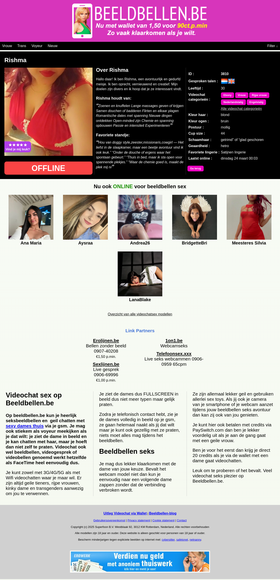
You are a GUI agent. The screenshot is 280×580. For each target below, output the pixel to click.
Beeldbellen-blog (163, 513)
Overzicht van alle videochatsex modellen (140, 314)
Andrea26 (140, 243)
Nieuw (52, 46)
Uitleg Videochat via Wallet (125, 513)
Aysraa (85, 243)
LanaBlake (140, 299)
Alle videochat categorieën (241, 109)
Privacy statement (139, 520)
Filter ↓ (272, 46)
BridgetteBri (194, 243)
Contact (182, 520)
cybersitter (168, 539)
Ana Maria (31, 243)
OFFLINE (48, 168)
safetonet (182, 539)
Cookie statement (163, 520)
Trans (21, 46)
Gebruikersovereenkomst (109, 520)
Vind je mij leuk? (18, 147)
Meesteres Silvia (249, 243)
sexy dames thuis (25, 425)
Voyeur (37, 46)
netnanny (195, 539)
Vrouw (7, 46)
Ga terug (195, 168)
